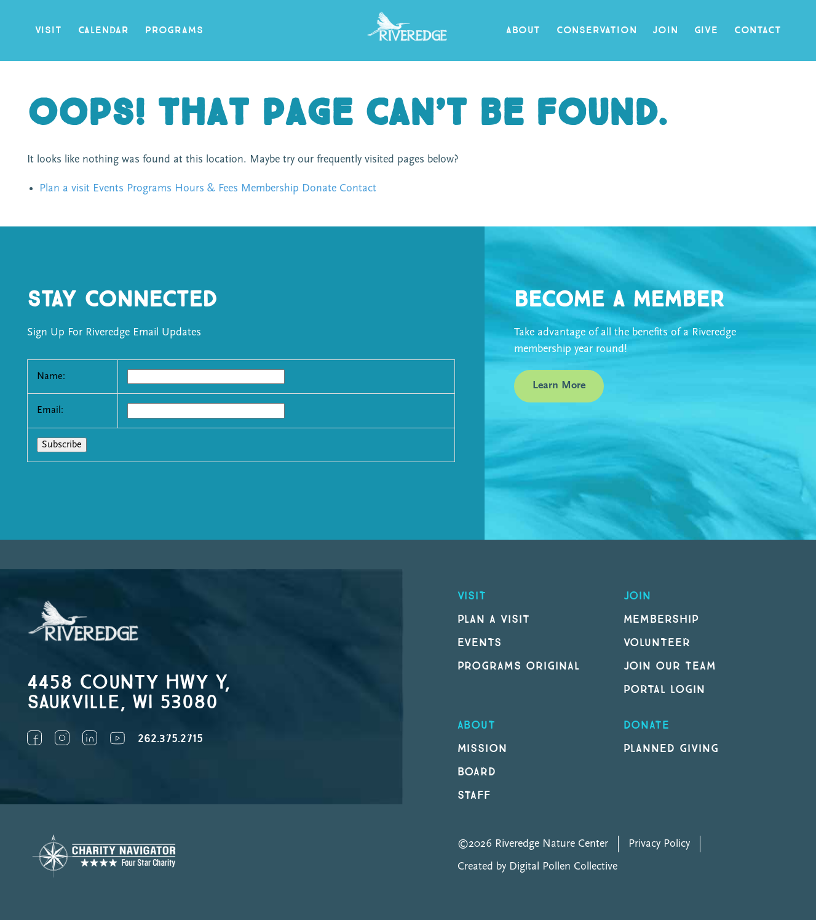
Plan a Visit (494, 619)
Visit (48, 30)
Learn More (559, 385)
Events (108, 188)
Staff (474, 795)
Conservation (597, 30)
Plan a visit (64, 188)
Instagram (62, 737)
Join (665, 30)
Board (477, 772)
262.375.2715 (170, 739)
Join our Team (670, 666)
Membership (270, 188)
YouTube (117, 737)
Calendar (103, 30)
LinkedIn (89, 737)
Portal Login (665, 689)
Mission (483, 749)
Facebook (34, 737)
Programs (174, 30)
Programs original (519, 666)
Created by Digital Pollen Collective (537, 867)
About (523, 30)
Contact (758, 30)
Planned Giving (671, 749)
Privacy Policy (659, 844)
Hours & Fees (206, 188)
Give (706, 30)
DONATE (647, 725)
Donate (319, 188)
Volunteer (657, 643)
